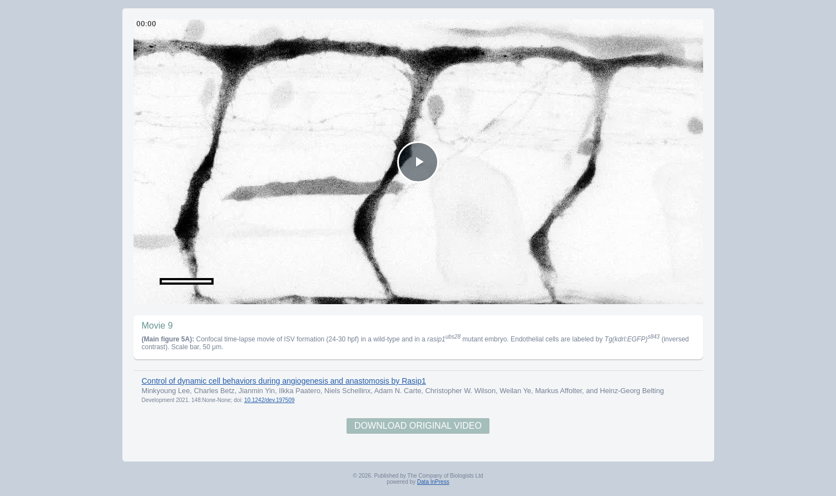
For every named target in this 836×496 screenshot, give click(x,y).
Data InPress (433, 482)
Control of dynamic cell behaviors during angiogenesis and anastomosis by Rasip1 (284, 380)
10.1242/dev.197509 (269, 400)
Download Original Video (418, 425)
